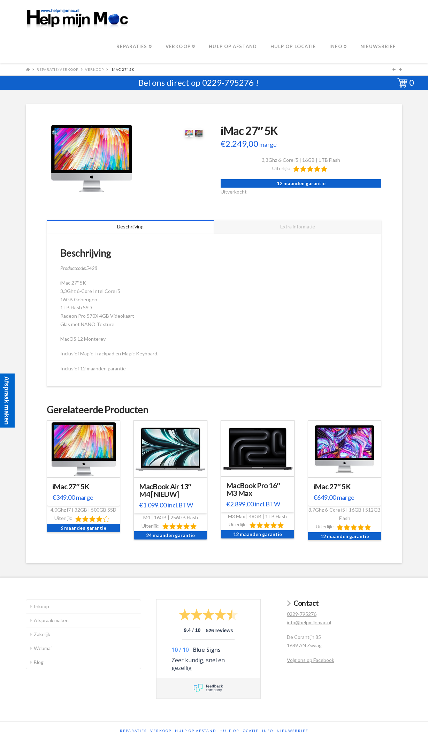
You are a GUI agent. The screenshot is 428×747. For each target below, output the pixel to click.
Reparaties (133, 731)
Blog (39, 662)
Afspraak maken (51, 620)
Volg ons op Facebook (310, 660)
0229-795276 (228, 82)
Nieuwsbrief (292, 731)
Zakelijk (42, 634)
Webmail (43, 648)
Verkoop (94, 69)
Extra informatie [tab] (297, 226)
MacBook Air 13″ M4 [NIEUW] (165, 490)
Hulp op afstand (195, 731)
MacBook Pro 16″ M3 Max (253, 489)
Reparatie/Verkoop (57, 69)
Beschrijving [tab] (130, 226)
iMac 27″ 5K (71, 486)
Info (267, 731)
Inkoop (41, 606)
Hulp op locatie (239, 731)
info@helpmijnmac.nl (309, 622)
